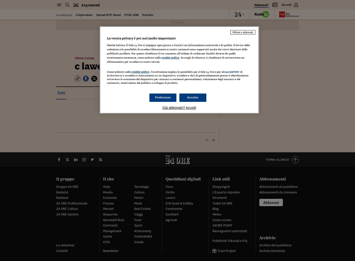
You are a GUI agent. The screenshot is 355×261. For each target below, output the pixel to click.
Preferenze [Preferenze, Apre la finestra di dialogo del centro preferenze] (163, 97)
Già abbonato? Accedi (179, 108)
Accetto (192, 97)
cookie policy (170, 57)
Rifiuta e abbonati (243, 32)
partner (234, 71)
